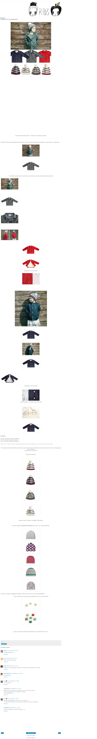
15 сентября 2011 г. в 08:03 (13, 698)
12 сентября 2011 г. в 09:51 (17, 673)
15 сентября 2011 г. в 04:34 (15, 688)
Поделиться (4, 643)
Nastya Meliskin (7, 673)
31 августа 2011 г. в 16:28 (12, 665)
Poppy (5, 665)
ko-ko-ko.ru (45, 631)
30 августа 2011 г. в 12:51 (11, 658)
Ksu (4, 681)
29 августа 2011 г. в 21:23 (12, 650)
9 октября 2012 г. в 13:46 (15, 707)
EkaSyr (5, 650)
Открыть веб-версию (30, 735)
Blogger (33, 737)
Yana (5, 658)
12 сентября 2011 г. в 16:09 (13, 681)
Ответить (6, 654)
